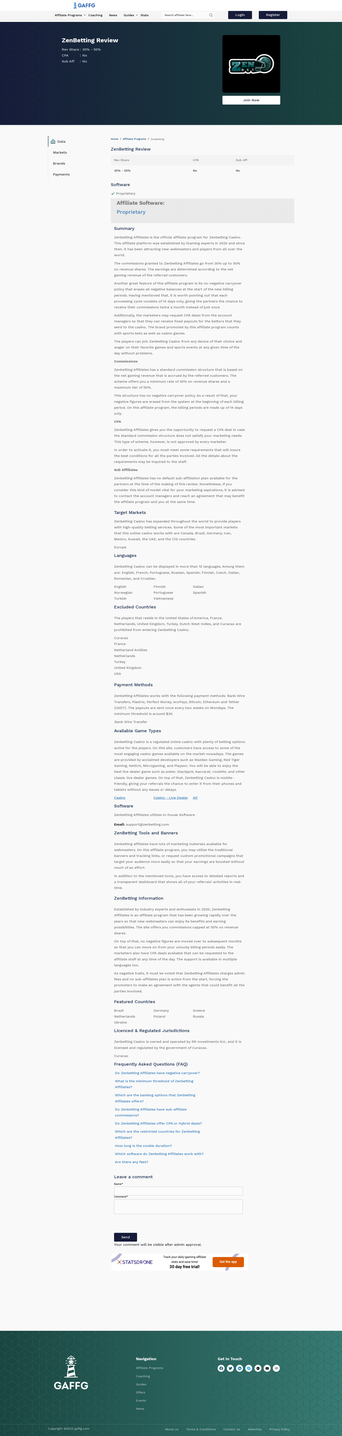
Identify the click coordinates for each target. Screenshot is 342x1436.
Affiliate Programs (68, 15)
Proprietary (131, 212)
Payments (61, 174)
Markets (60, 152)
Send (125, 1237)
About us (171, 1429)
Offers (140, 1392)
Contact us (231, 1429)
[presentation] (147, 1224)
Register (273, 15)
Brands (59, 163)
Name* (118, 1184)
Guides (129, 15)
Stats (144, 15)
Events (141, 1400)
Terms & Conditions (201, 1429)
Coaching (95, 15)
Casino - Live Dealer (170, 798)
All (195, 798)
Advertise (255, 1429)
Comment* (121, 1196)
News (113, 15)
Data (58, 141)
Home (114, 138)
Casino (119, 798)
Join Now (251, 100)
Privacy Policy (279, 1429)
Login (240, 15)
